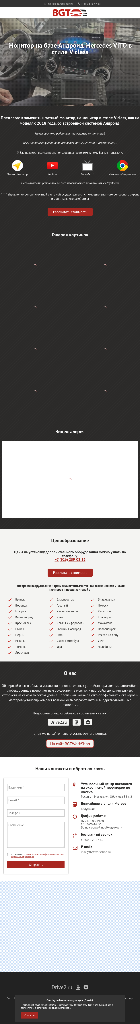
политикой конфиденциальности (53, 1007)
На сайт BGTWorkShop (70, 743)
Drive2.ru (58, 722)
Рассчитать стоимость (70, 211)
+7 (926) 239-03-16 (70, 559)
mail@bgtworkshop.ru (58, 3)
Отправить (36, 864)
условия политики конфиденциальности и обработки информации (37, 855)
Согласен (29, 1015)
